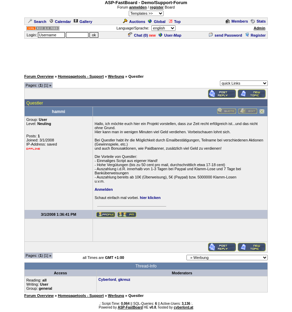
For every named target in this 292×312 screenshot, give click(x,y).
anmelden (138, 7)
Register (255, 35)
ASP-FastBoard (130, 307)
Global (156, 22)
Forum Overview (39, 76)
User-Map (169, 35)
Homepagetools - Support (80, 76)
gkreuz (124, 279)
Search (37, 22)
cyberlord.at (183, 307)
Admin (259, 28)
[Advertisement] (146, 54)
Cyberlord (107, 279)
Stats (258, 21)
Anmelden (104, 189)
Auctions (134, 22)
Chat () (138, 35)
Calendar (60, 22)
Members (237, 21)
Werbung (116, 76)
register (157, 7)
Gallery (83, 22)
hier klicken (150, 198)
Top (174, 22)
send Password (225, 35)
